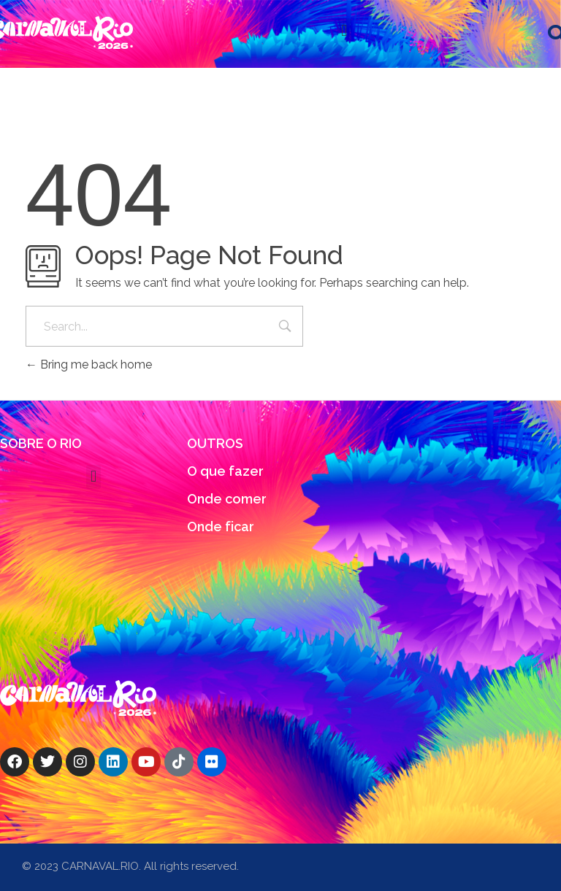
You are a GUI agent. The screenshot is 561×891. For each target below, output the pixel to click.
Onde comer (227, 498)
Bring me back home (89, 364)
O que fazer (225, 471)
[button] (344, 30)
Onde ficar (220, 526)
